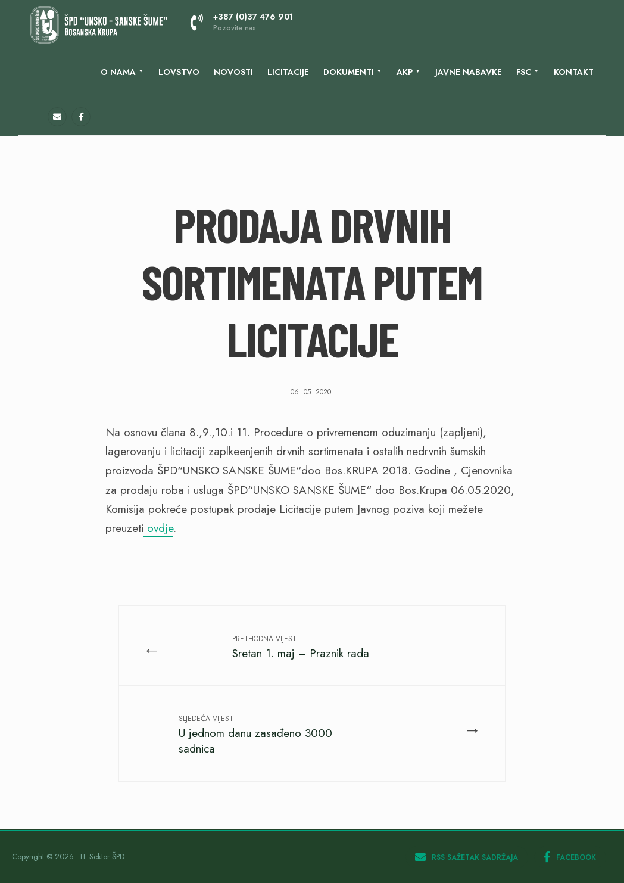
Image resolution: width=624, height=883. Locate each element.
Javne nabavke (468, 72)
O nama (118, 72)
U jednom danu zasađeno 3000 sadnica (255, 735)
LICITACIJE (288, 72)
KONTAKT (574, 72)
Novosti (233, 72)
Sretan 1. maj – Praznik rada (300, 647)
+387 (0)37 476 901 (242, 22)
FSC (523, 72)
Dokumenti (348, 72)
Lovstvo (178, 72)
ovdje (158, 528)
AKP (405, 72)
